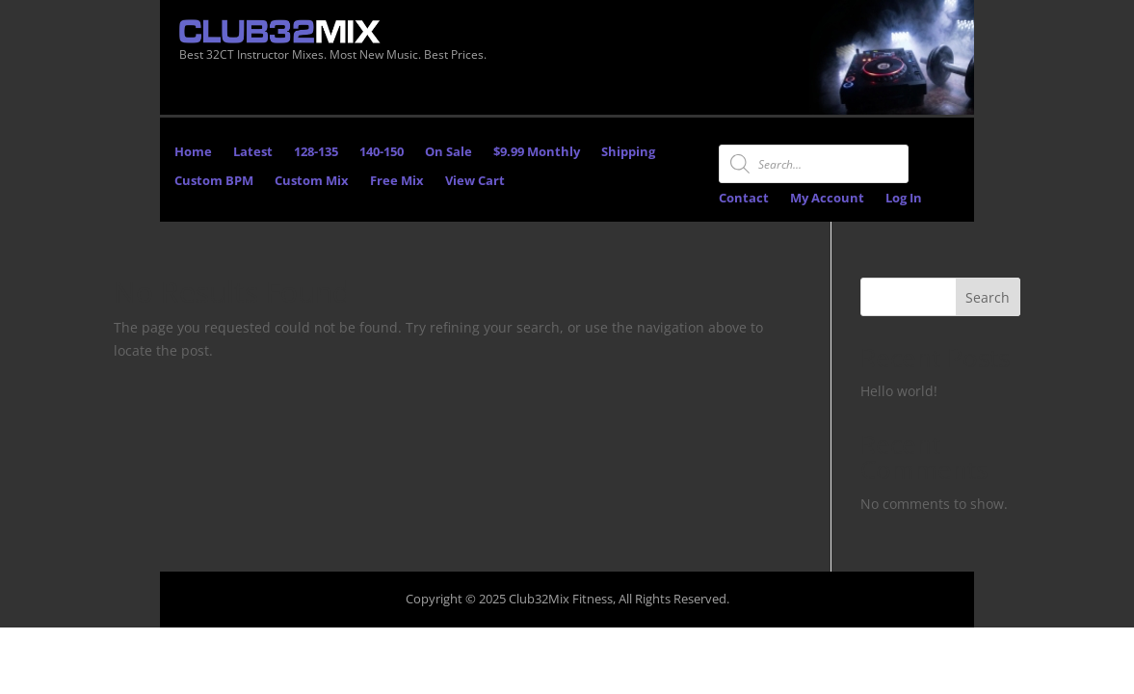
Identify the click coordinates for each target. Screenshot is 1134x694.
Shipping (628, 152)
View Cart (475, 181)
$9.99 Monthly (536, 152)
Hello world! (898, 391)
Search (987, 297)
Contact (744, 198)
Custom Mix (312, 181)
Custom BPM (213, 181)
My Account (827, 198)
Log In (903, 198)
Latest (253, 152)
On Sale (448, 152)
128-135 (316, 152)
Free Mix (397, 181)
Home (193, 152)
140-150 (381, 152)
